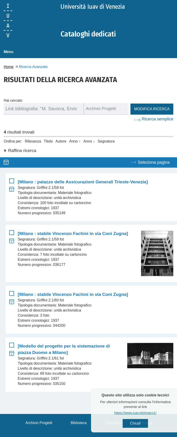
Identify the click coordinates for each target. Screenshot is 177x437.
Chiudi (143, 423)
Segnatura (106, 141)
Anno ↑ (75, 141)
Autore (61, 141)
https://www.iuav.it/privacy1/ (143, 413)
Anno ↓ (89, 141)
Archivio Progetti (38, 423)
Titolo (48, 141)
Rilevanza (33, 141)
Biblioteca (79, 423)
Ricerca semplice (157, 119)
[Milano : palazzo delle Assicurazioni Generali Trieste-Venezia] (83, 181)
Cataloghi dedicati (88, 34)
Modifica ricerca (152, 109)
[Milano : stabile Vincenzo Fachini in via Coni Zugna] (73, 233)
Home (9, 67)
